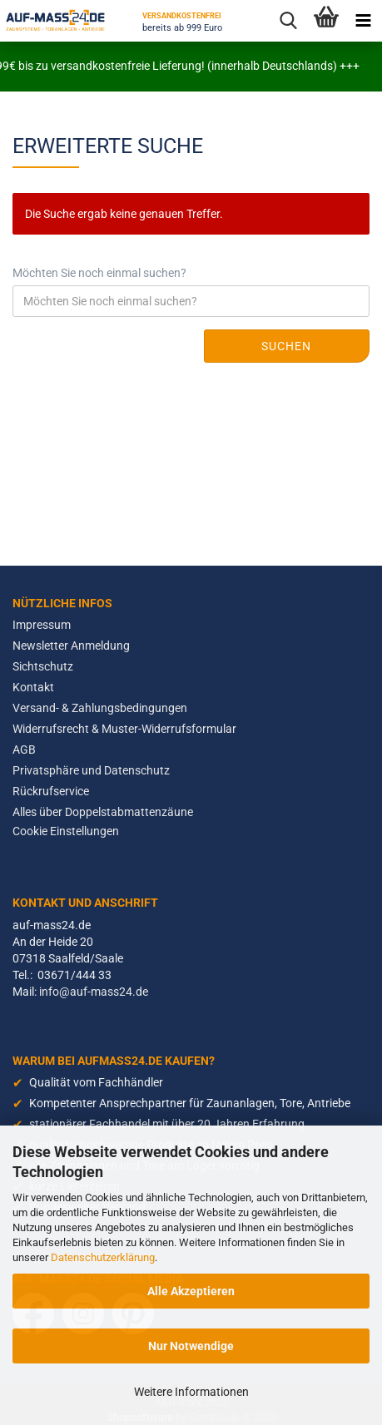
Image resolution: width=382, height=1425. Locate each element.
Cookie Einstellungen (65, 831)
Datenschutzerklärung (103, 1257)
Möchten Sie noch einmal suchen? (99, 273)
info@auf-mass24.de (93, 991)
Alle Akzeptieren (191, 1291)
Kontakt (33, 687)
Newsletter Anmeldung (71, 645)
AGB (24, 749)
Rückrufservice (50, 791)
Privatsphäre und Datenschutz (91, 770)
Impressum (41, 624)
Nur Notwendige (191, 1346)
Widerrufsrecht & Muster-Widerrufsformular (124, 728)
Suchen (286, 346)
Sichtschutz (42, 666)
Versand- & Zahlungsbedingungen (99, 708)
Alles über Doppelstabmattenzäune (102, 812)
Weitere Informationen (191, 1391)
